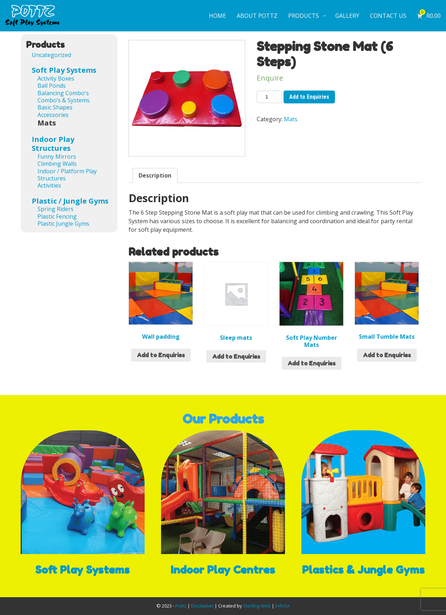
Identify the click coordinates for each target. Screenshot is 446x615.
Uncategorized (51, 55)
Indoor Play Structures (53, 143)
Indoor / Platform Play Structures (67, 174)
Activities (49, 185)
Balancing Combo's (63, 93)
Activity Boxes (55, 78)
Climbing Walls (57, 164)
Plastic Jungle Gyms (63, 223)
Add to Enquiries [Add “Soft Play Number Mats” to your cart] (311, 363)
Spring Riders (55, 209)
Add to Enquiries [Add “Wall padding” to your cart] (161, 355)
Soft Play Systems (64, 70)
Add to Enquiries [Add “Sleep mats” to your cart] (236, 356)
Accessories (53, 115)
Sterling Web (257, 606)
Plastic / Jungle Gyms (70, 201)
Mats (290, 119)
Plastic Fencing (57, 216)
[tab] (154, 175)
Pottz (180, 606)
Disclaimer (202, 606)
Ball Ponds (51, 85)
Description (155, 175)
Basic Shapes (54, 107)
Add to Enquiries (309, 96)
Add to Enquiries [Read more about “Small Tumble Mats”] (387, 355)
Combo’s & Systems (63, 100)
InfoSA (282, 606)
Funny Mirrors (56, 156)
